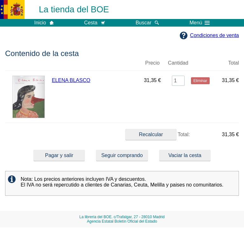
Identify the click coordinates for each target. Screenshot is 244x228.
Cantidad (178, 63)
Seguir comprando (122, 155)
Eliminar (200, 65)
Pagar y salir (59, 155)
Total (233, 63)
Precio (152, 63)
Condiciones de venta (214, 35)
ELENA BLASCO (71, 80)
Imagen (28, 65)
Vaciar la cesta (184, 155)
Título (95, 65)
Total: (157, 134)
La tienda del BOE (74, 9)
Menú (199, 22)
